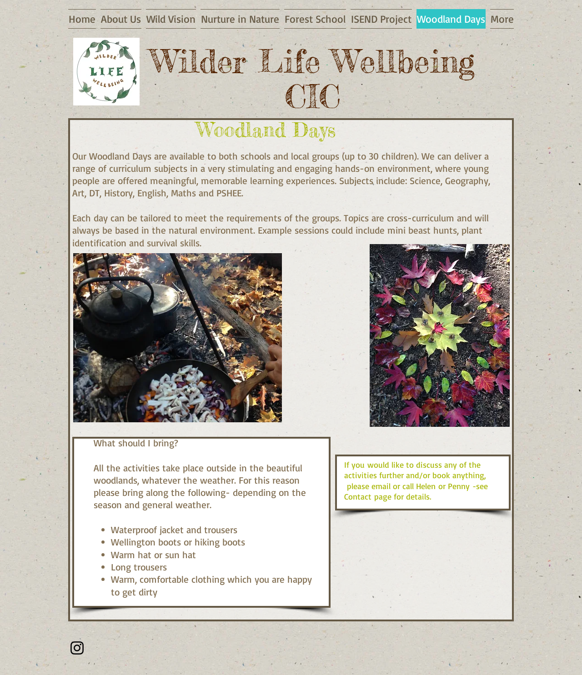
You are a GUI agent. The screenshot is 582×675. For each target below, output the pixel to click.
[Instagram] (77, 648)
